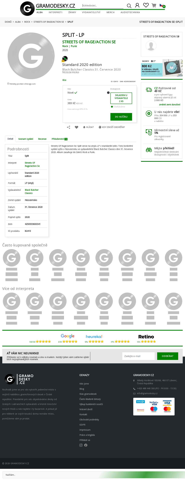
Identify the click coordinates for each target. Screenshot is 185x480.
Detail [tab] (10, 138)
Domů (8, 21)
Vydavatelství (91, 12)
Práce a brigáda (87, 434)
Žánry (72, 12)
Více (64, 79)
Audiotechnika (130, 12)
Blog (81, 388)
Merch (110, 12)
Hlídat (88, 127)
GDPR (82, 424)
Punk (74, 46)
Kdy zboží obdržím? (112, 127)
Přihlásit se (84, 440)
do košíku (121, 116)
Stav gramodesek (88, 393)
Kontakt (83, 414)
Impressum (84, 429)
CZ (156, 88)
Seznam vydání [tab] (25, 138)
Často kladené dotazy (90, 398)
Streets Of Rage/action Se (49, 21)
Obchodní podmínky (89, 419)
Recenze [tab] (42, 138)
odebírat (168, 355)
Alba (39, 12)
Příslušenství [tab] (59, 138)
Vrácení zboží (85, 409)
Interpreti (55, 12)
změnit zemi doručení (169, 104)
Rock (27, 21)
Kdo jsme (84, 383)
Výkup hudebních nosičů (91, 404)
